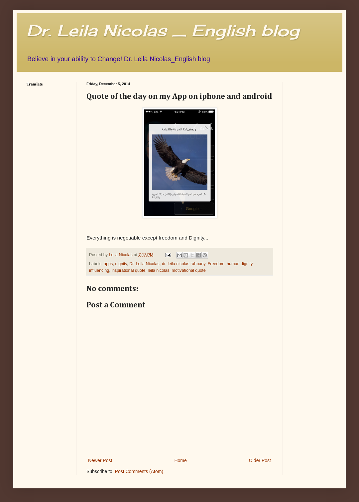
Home (180, 460)
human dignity (239, 263)
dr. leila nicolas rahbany (183, 263)
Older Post (260, 460)
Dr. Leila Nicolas (144, 263)
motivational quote (189, 270)
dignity (121, 263)
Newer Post (100, 460)
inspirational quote (128, 270)
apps (108, 263)
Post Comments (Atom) (139, 471)
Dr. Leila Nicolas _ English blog (163, 30)
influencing (99, 270)
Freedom (216, 263)
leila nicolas (158, 270)
